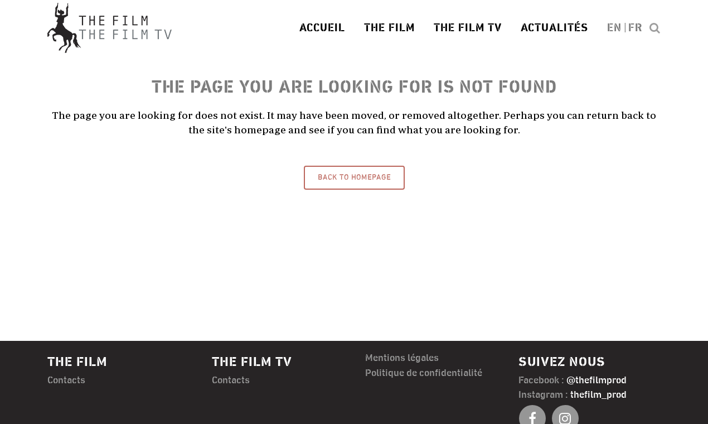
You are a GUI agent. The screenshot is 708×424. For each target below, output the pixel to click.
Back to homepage (354, 177)
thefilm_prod (598, 395)
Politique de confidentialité (423, 373)
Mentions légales (402, 358)
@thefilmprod (596, 380)
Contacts (66, 380)
